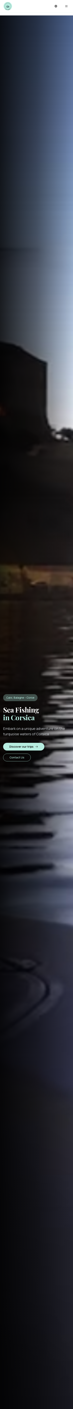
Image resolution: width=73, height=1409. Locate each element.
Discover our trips (23, 746)
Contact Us (17, 757)
